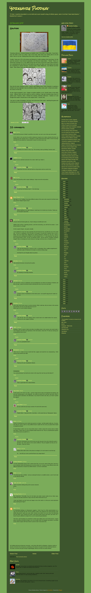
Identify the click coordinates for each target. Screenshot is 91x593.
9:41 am (30, 167)
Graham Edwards (17, 461)
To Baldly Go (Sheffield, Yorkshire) (69, 170)
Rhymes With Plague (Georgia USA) (69, 159)
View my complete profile (67, 37)
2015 (64, 283)
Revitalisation (67, 224)
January (66, 221)
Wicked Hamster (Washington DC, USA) (70, 174)
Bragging (66, 252)
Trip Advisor (64, 331)
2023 (64, 187)
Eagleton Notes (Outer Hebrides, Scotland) (71, 127)
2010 (64, 293)
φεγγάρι (17, 564)
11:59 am (30, 339)
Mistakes (66, 240)
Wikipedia (63, 333)
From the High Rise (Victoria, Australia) (70, 132)
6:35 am (20, 303)
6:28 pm (30, 411)
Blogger (60, 590)
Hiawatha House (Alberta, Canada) (69, 137)
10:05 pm (30, 439)
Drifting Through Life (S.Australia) (69, 125)
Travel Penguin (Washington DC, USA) (70, 172)
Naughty (69, 76)
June (68, 104)
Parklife (69, 85)
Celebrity (66, 236)
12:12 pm (21, 349)
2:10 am (20, 157)
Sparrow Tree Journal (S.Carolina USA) (70, 166)
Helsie (14, 473)
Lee (14, 219)
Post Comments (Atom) (21, 556)
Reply (14, 142)
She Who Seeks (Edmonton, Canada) (70, 164)
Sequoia (66, 248)
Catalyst (15, 157)
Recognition (66, 230)
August (66, 207)
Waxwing (18, 579)
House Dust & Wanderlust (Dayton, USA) (70, 139)
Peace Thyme (16, 197)
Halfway (66, 234)
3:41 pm (25, 404)
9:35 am (30, 246)
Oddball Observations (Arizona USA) (69, 155)
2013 (64, 287)
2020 (64, 193)
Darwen (66, 264)
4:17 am (17, 219)
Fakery (65, 276)
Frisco (65, 232)
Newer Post (13, 553)
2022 (64, 189)
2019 (64, 195)
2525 (65, 262)
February (66, 219)
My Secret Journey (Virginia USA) (69, 146)
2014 (64, 285)
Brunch (65, 244)
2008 (64, 297)
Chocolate (66, 222)
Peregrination (67, 228)
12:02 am (24, 482)
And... (65, 258)
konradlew (50, 590)
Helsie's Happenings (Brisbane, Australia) (70, 136)
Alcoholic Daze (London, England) (69, 119)
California (66, 260)
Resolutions (66, 270)
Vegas (65, 254)
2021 (64, 191)
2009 (64, 295)
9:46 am (30, 291)
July (65, 209)
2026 (64, 181)
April (65, 215)
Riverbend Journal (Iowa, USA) (68, 161)
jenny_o (15, 421)
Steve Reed (16, 390)
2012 (64, 289)
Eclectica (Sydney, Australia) (67, 128)
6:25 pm (30, 380)
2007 (64, 299)
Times (65, 268)
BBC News (63, 322)
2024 (64, 185)
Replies (16, 145)
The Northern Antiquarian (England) (69, 168)
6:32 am (20, 261)
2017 (64, 279)
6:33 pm (19, 421)
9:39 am (30, 147)
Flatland (66, 274)
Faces (65, 238)
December (66, 199)
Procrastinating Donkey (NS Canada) (69, 157)
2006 (64, 301)
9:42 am (30, 187)
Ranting (66, 226)
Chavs (17, 572)
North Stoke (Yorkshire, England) (68, 152)
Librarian (15, 280)
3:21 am (17, 177)
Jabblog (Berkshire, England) (68, 143)
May (65, 213)
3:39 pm (21, 390)
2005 (64, 303)
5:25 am (18, 508)
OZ (64, 256)
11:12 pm (19, 473)
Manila (65, 272)
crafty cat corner (17, 482)
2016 (64, 281)
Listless (69, 58)
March (65, 217)
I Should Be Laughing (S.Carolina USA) (70, 141)
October (66, 203)
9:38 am (30, 208)
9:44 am (30, 315)
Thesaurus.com (65, 329)
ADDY (14, 327)
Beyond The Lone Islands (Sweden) (69, 121)
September (67, 205)
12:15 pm (22, 371)
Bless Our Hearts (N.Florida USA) (69, 123)
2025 (64, 183)
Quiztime (69, 67)
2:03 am (18, 132)
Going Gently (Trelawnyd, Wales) (68, 134)
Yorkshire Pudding (29, 8)
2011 (64, 291)
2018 (64, 197)
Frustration (66, 242)
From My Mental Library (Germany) (69, 130)
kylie (14, 132)
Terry (65, 250)
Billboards (66, 246)
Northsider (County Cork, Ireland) (69, 154)
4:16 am (23, 448)
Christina (15, 261)
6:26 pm (30, 360)
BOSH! (63, 324)
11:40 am (19, 327)
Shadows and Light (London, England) (70, 163)
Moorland (66, 266)
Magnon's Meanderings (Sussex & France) (71, 145)
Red (14, 177)
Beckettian (69, 95)
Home (34, 553)
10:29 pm (24, 461)
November (66, 201)
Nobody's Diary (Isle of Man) (67, 150)
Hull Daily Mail (64, 327)
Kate (14, 508)
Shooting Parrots (17, 494)
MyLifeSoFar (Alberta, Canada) (68, 148)
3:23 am (22, 197)
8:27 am (24, 494)
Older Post (55, 553)
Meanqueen (16, 349)
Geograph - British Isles (66, 325)
